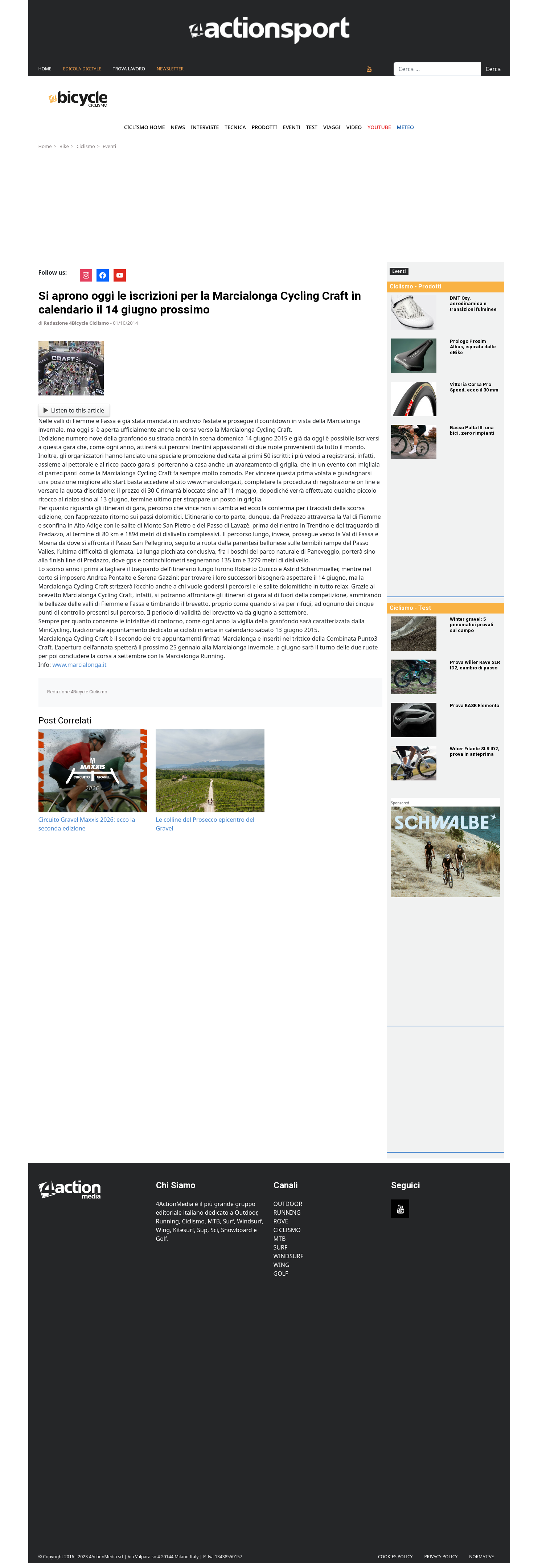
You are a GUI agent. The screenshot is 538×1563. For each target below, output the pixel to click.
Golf (281, 1273)
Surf (281, 1247)
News (178, 127)
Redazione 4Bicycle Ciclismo (76, 323)
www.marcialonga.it (79, 665)
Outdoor (288, 1204)
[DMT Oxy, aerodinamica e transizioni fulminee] (416, 312)
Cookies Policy (395, 1557)
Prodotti (264, 127)
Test (311, 127)
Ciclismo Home (144, 127)
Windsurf (289, 1256)
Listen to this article (74, 410)
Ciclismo (86, 146)
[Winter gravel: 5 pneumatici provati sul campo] (416, 633)
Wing (281, 1265)
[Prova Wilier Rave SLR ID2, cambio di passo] (416, 677)
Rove (281, 1221)
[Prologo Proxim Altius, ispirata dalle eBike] (416, 356)
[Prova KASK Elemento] (416, 720)
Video (354, 127)
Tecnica (235, 127)
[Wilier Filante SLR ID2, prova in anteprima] (416, 763)
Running (287, 1213)
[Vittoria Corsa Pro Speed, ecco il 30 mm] (416, 399)
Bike (64, 146)
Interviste (205, 127)
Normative (481, 1557)
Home (45, 69)
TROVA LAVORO (129, 69)
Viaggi (332, 127)
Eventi (291, 127)
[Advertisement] (269, 207)
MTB (280, 1239)
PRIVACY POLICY (440, 1557)
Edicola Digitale (82, 69)
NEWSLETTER (170, 69)
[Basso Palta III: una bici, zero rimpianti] (416, 442)
